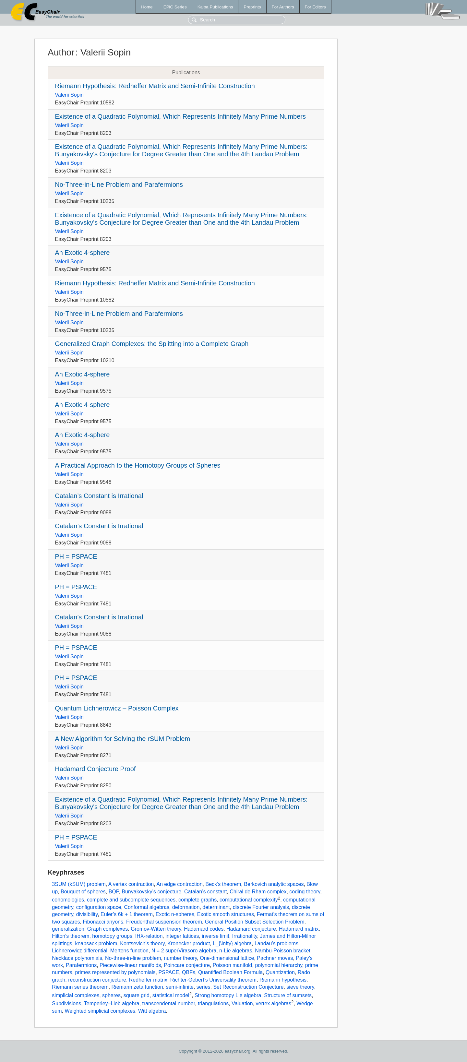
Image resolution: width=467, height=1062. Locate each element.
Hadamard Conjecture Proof (95, 768)
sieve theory (300, 987)
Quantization (280, 972)
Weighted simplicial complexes (100, 1011)
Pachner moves (275, 958)
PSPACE (168, 972)
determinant (216, 907)
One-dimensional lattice (227, 958)
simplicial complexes (75, 995)
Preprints (252, 7)
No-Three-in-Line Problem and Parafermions (119, 184)
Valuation (242, 1004)
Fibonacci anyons (103, 922)
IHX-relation (148, 936)
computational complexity (249, 900)
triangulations (213, 1004)
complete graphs (197, 900)
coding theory (304, 891)
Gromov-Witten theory (156, 929)
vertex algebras (273, 1004)
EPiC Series (175, 7)
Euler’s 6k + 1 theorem (127, 914)
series (203, 987)
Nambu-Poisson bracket (282, 950)
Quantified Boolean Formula (230, 972)
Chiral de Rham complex (258, 891)
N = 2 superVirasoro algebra (183, 950)
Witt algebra (152, 1011)
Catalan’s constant (205, 891)
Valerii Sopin (69, 95)
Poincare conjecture (187, 965)
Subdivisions (66, 1004)
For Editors (315, 7)
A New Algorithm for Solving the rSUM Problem (122, 738)
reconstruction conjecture (97, 980)
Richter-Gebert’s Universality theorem (213, 980)
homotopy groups (112, 936)
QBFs (188, 972)
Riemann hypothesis (282, 980)
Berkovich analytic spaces (274, 884)
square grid (137, 995)
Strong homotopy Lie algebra (228, 995)
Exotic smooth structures (225, 914)
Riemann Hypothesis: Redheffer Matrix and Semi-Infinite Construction (155, 85)
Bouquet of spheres (83, 891)
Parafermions (81, 965)
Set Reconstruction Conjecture (248, 987)
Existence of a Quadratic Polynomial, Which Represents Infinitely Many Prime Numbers (180, 116)
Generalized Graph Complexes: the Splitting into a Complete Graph (151, 343)
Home (147, 7)
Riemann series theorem (80, 987)
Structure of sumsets (288, 995)
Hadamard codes (203, 929)
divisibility (87, 914)
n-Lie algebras (235, 950)
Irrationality (244, 936)
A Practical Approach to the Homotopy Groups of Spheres (137, 465)
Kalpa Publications (215, 7)
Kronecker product (188, 943)
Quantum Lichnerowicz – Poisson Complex (116, 708)
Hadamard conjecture (251, 929)
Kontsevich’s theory (142, 943)
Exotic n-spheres (175, 914)
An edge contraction (179, 884)
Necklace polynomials (77, 958)
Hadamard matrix (299, 929)
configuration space (98, 907)
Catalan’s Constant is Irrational (99, 495)
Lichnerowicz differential (79, 950)
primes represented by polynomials (115, 972)
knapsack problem (96, 943)
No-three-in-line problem (133, 958)
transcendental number (168, 1004)
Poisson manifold (232, 965)
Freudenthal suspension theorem (164, 922)
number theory (180, 958)
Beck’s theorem (223, 884)
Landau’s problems (276, 943)
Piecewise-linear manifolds (130, 965)
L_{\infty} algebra (232, 943)
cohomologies (68, 900)
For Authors (283, 7)
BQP (114, 891)
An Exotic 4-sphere (82, 252)
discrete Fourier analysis (261, 907)
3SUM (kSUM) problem (78, 884)
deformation (186, 907)
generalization (68, 929)
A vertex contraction (131, 884)
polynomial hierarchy (278, 965)
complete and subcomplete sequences (131, 900)
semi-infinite (180, 987)
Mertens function (129, 950)
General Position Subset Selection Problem (255, 922)
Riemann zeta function (137, 987)
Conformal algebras (146, 907)
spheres (111, 995)
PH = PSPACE (76, 556)
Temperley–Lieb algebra (111, 1004)
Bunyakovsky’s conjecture (151, 891)
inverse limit (215, 936)
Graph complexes (107, 929)
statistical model (170, 995)
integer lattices (182, 936)
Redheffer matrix (148, 980)
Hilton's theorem (70, 936)
